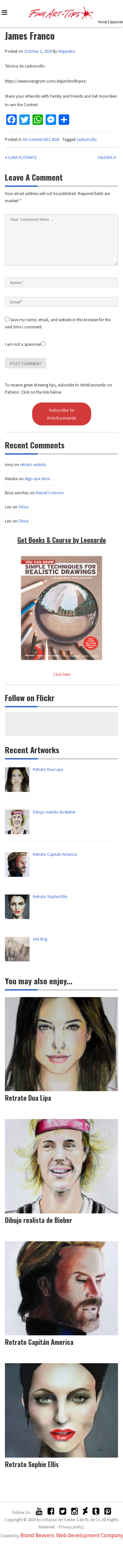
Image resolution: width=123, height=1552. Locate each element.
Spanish (116, 21)
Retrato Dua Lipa (28, 1098)
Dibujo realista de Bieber (38, 1220)
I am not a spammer (25, 344)
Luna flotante (21, 157)
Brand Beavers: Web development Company (71, 1535)
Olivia (23, 507)
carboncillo (86, 139)
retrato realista (33, 464)
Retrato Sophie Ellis (32, 1464)
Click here (61, 674)
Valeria (107, 157)
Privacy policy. (72, 1527)
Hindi (102, 21)
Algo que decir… (39, 478)
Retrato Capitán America (39, 1342)
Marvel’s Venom (50, 493)
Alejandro (66, 51)
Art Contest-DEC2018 (41, 139)
